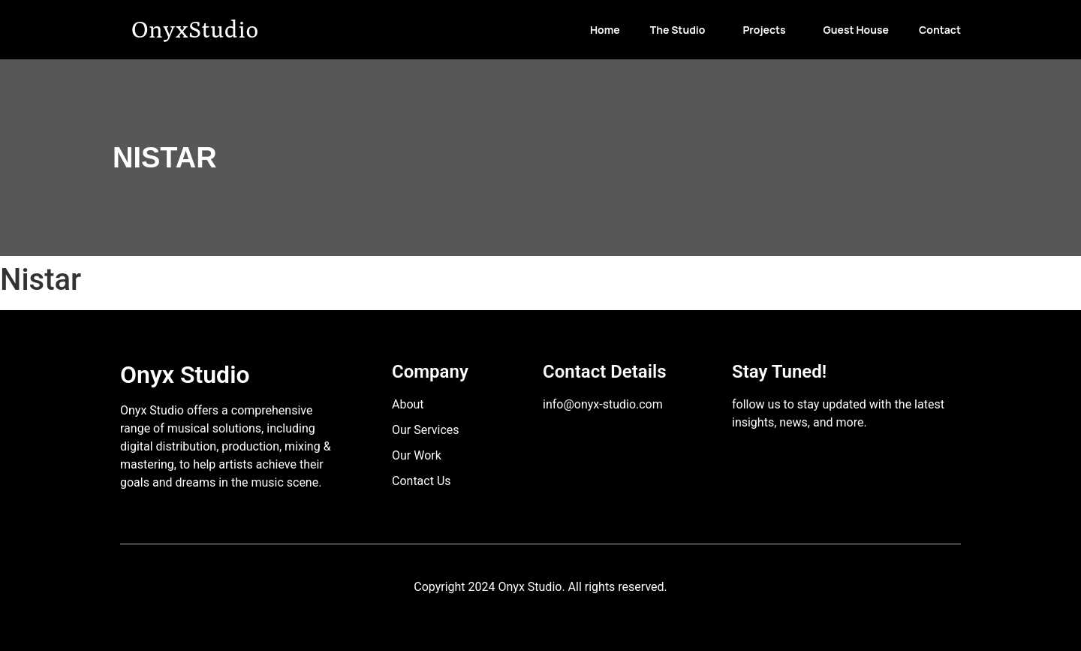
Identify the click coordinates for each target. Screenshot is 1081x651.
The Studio (678, 30)
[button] (681, 30)
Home (605, 30)
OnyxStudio (195, 29)
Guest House (856, 30)
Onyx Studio (185, 374)
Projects (763, 30)
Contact (940, 30)
